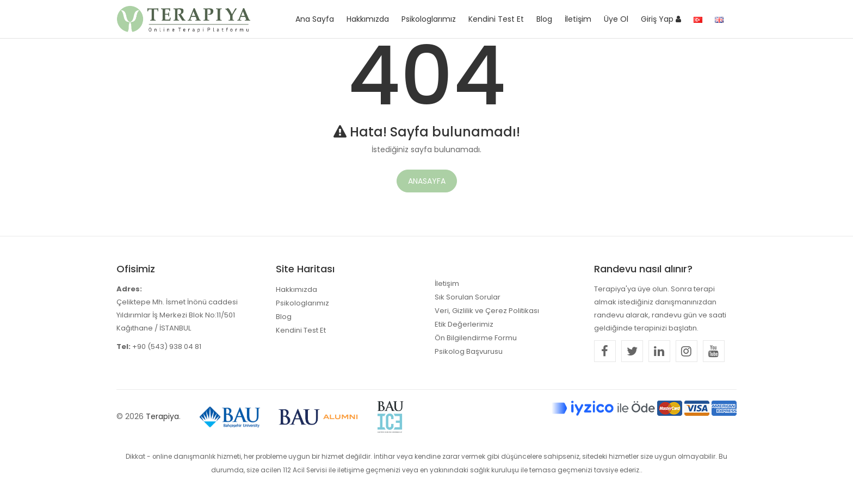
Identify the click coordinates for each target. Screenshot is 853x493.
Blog (544, 19)
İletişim (578, 19)
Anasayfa (427, 181)
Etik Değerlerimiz (464, 324)
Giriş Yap (661, 19)
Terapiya (162, 416)
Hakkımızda (368, 19)
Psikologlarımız (428, 19)
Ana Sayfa (314, 19)
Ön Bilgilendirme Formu (476, 338)
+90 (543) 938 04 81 (166, 346)
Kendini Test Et (496, 19)
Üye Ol (616, 19)
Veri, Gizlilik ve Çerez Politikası (487, 310)
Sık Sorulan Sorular (467, 297)
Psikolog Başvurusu (469, 351)
